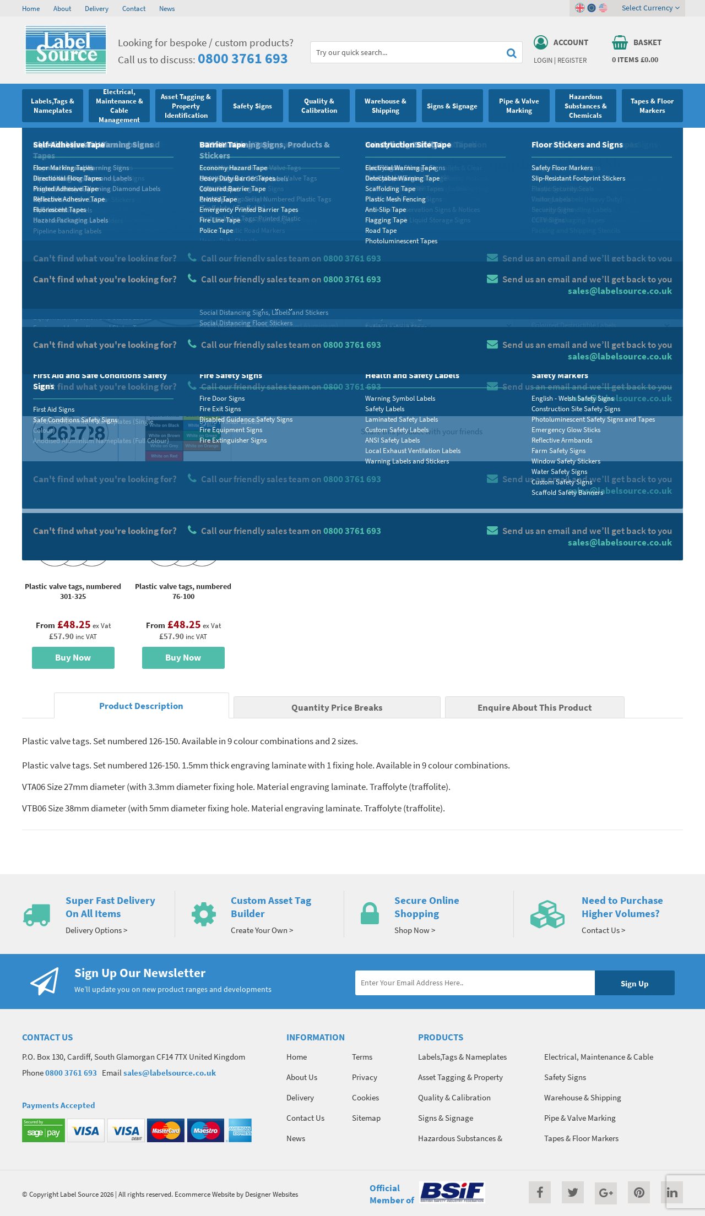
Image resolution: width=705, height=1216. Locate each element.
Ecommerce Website (205, 1194)
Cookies (365, 1097)
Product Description (141, 706)
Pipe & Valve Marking (77, 140)
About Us (301, 1077)
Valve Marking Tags (143, 140)
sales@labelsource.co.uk (169, 1072)
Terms (362, 1056)
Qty (378, 350)
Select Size (390, 306)
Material (386, 263)
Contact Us (305, 1118)
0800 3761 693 (243, 58)
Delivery (97, 8)
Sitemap (366, 1118)
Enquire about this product (601, 391)
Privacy (364, 1077)
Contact (133, 8)
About (62, 8)
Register (572, 60)
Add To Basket (601, 369)
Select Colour (553, 306)
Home (31, 8)
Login (543, 60)
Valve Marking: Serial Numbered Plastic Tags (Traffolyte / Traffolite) (278, 140)
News (167, 8)
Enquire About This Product (535, 707)
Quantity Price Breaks (593, 228)
